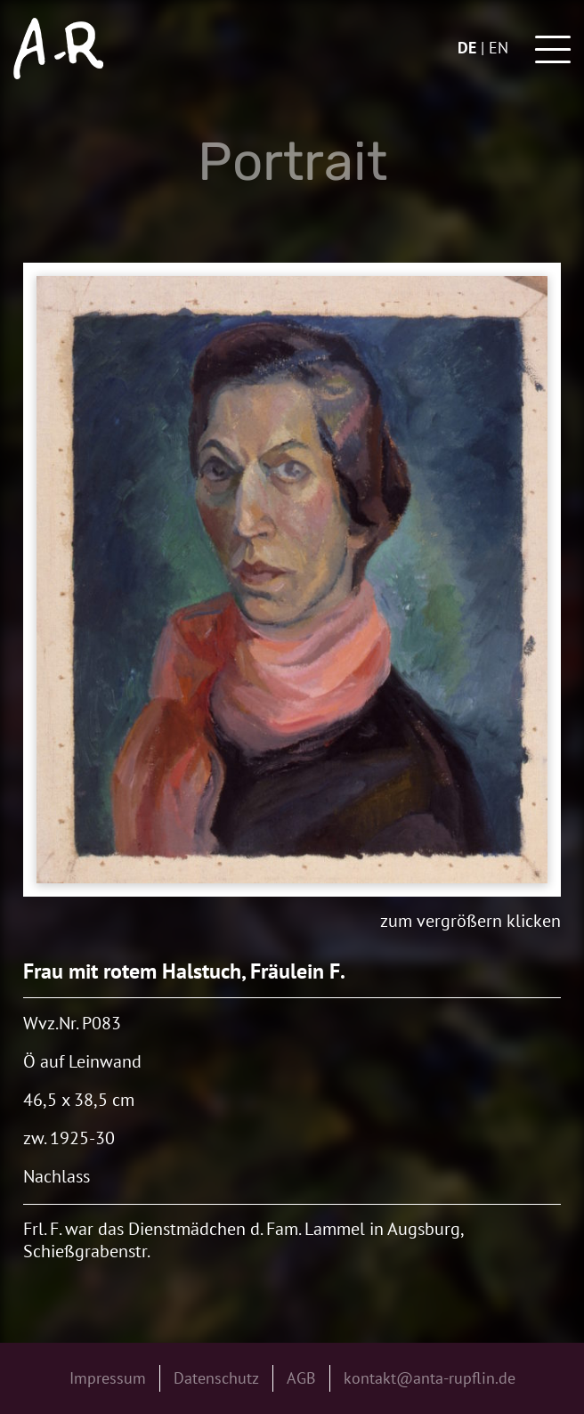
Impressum (107, 1378)
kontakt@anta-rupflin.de (429, 1378)
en (498, 47)
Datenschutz (216, 1378)
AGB (301, 1378)
